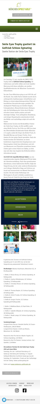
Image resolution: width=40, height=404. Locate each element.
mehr (20, 215)
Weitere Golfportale (21, 15)
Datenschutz (12, 386)
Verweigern (20, 207)
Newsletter (27, 386)
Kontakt (21, 383)
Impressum (30, 383)
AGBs (20, 386)
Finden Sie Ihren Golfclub (20, 21)
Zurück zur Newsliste (11, 373)
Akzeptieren (20, 199)
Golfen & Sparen (11, 383)
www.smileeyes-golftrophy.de (20, 364)
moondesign (9, 400)
